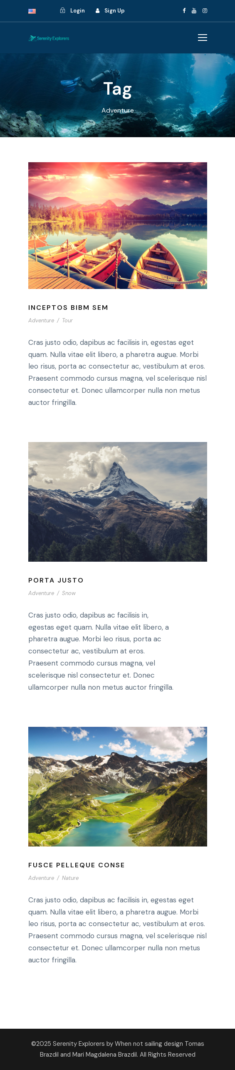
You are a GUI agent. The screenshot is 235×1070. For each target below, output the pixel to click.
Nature (70, 878)
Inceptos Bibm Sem (68, 307)
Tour (67, 320)
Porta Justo (56, 580)
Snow (69, 593)
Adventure (41, 320)
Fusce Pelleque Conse (76, 865)
